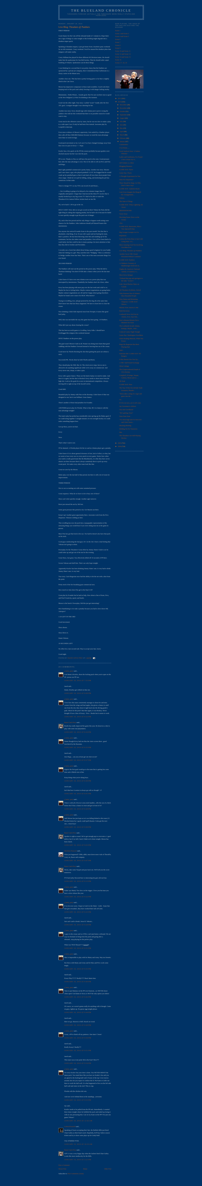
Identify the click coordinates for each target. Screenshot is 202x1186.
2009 (119, 443)
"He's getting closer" (126, 413)
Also (121, 223)
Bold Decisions (124, 311)
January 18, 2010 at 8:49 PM (77, 809)
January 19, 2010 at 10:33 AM (78, 1144)
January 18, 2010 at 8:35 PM (77, 747)
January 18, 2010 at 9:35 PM (77, 969)
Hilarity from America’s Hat (128, 307)
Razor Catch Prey (70, 722)
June (121, 125)
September (123, 115)
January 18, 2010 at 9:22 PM (77, 897)
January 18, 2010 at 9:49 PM (77, 1025)
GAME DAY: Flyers (126, 170)
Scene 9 (117, 48)
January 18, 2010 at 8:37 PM (77, 760)
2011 (119, 98)
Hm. (120, 432)
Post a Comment (64, 1165)
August (122, 118)
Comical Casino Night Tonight (129, 332)
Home (85, 1169)
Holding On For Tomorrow (128, 429)
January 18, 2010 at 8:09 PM (77, 693)
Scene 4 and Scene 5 (122, 36)
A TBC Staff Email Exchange (129, 363)
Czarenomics (123, 144)
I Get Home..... (124, 148)
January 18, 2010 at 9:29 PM (77, 925)
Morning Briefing (125, 425)
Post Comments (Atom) (76, 1174)
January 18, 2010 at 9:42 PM (77, 997)
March (122, 135)
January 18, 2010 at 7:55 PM (77, 680)
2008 (119, 446)
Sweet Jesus (123, 214)
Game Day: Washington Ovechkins (131, 335)
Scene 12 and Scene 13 (123, 54)
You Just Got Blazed (126, 410)
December (123, 105)
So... (120, 399)
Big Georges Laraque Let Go (129, 232)
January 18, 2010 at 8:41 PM (77, 794)
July (121, 121)
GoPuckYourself (69, 1126)
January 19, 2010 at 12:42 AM (78, 1121)
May (121, 128)
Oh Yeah (122, 381)
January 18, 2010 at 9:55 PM (77, 1100)
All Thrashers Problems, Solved (130, 290)
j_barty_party (68, 671)
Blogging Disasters (125, 166)
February (123, 138)
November (123, 108)
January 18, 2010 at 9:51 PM (77, 1050)
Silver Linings (124, 366)
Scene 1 (117, 31)
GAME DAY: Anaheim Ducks (129, 189)
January (122, 141)
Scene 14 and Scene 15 (123, 57)
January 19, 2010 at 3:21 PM (77, 1160)
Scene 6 (117, 39)
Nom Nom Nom (124, 416)
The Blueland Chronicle (101, 10)
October (123, 111)
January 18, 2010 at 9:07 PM (77, 860)
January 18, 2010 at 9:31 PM (77, 948)
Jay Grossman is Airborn (127, 406)
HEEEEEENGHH (125, 210)
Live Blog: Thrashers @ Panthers (130, 251)
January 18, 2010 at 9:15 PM (77, 881)
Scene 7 (117, 42)
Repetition (122, 236)
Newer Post (62, 1169)
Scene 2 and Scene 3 (122, 33)
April (122, 131)
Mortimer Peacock (70, 851)
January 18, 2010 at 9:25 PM (77, 912)
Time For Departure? (126, 180)
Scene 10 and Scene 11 (123, 51)
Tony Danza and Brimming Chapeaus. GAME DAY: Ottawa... (128, 301)
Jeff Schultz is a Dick (126, 163)
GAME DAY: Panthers (127, 260)
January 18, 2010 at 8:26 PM (77, 732)
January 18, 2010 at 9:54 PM (77, 1063)
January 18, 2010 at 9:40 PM (77, 982)
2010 (119, 102)
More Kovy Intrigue (126, 275)
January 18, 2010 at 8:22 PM (77, 717)
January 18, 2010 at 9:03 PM (77, 845)
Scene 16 (118, 60)
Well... (121, 350)
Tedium (121, 198)
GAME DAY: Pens (125, 384)
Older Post (107, 1169)
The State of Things (126, 201)
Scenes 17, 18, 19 (121, 63)
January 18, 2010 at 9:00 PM (77, 827)
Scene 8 (117, 45)
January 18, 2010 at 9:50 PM (77, 1038)
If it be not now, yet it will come (130, 403)
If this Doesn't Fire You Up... (129, 359)
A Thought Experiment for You (129, 176)
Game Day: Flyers (125, 173)
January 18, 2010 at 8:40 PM (77, 781)
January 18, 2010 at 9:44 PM (77, 1012)
